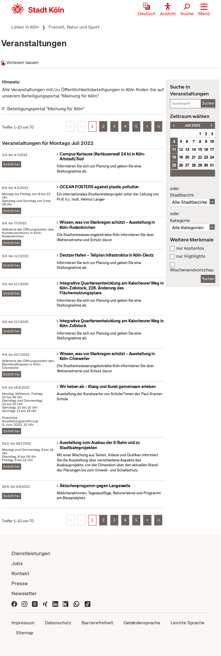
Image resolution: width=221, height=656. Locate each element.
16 (206, 149)
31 (212, 165)
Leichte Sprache (187, 623)
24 (212, 157)
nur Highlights (190, 256)
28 (194, 165)
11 (174, 149)
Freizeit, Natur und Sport (74, 27)
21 (194, 157)
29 (200, 165)
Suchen (208, 103)
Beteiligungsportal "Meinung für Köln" (45, 109)
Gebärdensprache (141, 623)
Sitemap (24, 633)
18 (174, 157)
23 (206, 157)
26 (181, 165)
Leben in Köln (25, 27)
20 (187, 157)
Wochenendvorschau (192, 270)
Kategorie (192, 217)
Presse (19, 583)
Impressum (23, 623)
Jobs (17, 563)
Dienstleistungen (30, 553)
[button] (204, 10)
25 (174, 165)
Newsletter (24, 593)
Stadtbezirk (192, 192)
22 (200, 157)
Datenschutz (58, 623)
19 (181, 157)
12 (181, 149)
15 (200, 149)
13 (187, 149)
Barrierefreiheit (97, 623)
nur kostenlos (190, 248)
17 (212, 149)
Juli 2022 (192, 125)
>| (158, 126)
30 (206, 165)
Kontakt (20, 573)
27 (187, 165)
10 (212, 141)
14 (194, 149)
